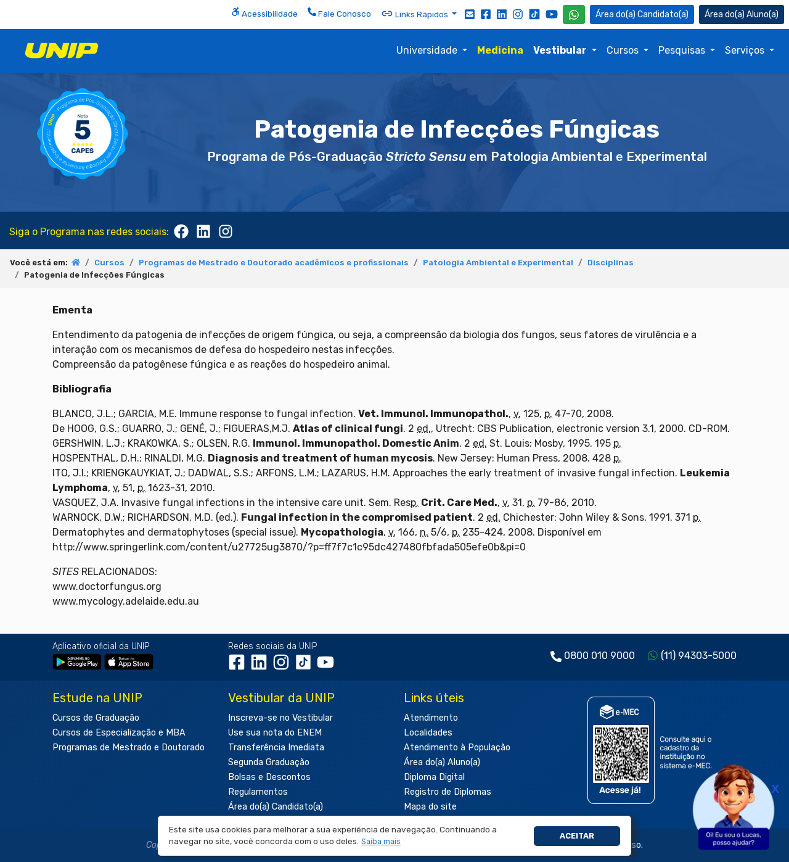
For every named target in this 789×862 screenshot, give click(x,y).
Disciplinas (610, 262)
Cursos (624, 50)
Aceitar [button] (577, 835)
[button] (381, 841)
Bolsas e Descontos (269, 777)
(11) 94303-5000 (699, 655)
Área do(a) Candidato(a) (275, 807)
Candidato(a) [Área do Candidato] (642, 14)
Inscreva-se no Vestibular (280, 718)
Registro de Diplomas (447, 792)
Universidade (428, 50)
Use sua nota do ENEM (275, 732)
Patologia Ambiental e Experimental (498, 262)
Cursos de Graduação (95, 718)
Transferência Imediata (276, 747)
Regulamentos (258, 792)
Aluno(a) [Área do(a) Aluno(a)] (742, 14)
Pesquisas (683, 50)
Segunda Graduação (268, 762)
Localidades (428, 732)
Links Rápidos (415, 13)
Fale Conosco (339, 13)
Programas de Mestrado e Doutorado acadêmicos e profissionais (274, 262)
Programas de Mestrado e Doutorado (128, 747)
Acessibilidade (264, 13)
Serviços (746, 50)
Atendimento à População (457, 747)
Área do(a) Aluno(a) (442, 762)
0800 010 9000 (599, 655)
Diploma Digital (434, 777)
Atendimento (431, 718)
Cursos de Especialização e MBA (119, 732)
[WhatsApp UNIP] (574, 14)
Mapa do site (430, 807)
